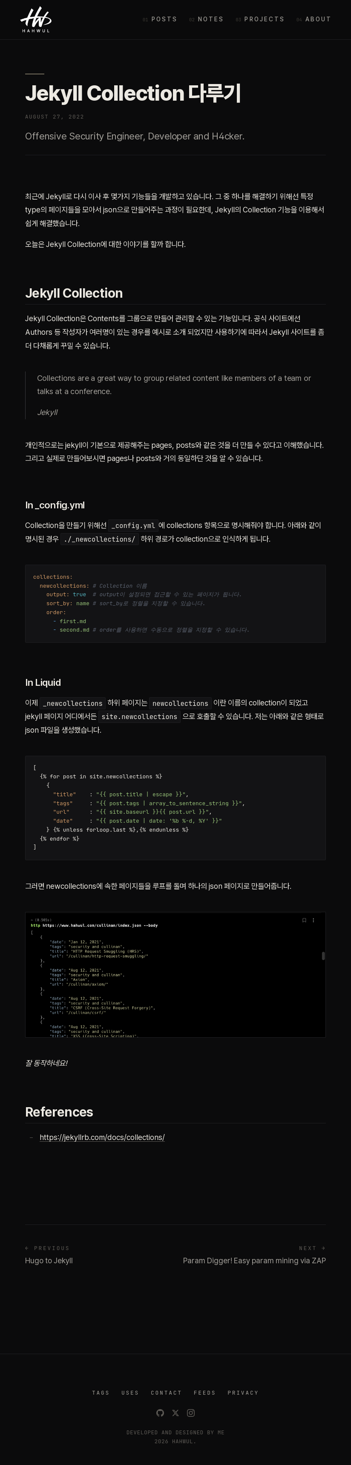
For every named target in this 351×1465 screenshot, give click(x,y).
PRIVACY (243, 1392)
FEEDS (205, 1392)
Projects (265, 19)
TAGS (101, 1392)
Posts (165, 19)
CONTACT (166, 1392)
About (318, 19)
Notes (211, 19)
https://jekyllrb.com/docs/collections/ (102, 1137)
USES (130, 1392)
